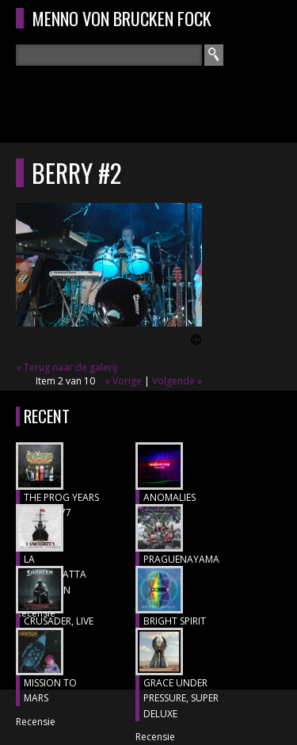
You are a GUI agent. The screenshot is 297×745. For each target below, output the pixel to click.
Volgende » (177, 381)
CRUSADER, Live (58, 621)
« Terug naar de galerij (66, 367)
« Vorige (123, 381)
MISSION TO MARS (50, 690)
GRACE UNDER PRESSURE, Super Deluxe (181, 698)
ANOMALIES (169, 497)
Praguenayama (181, 559)
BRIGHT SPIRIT (174, 621)
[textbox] (109, 55)
